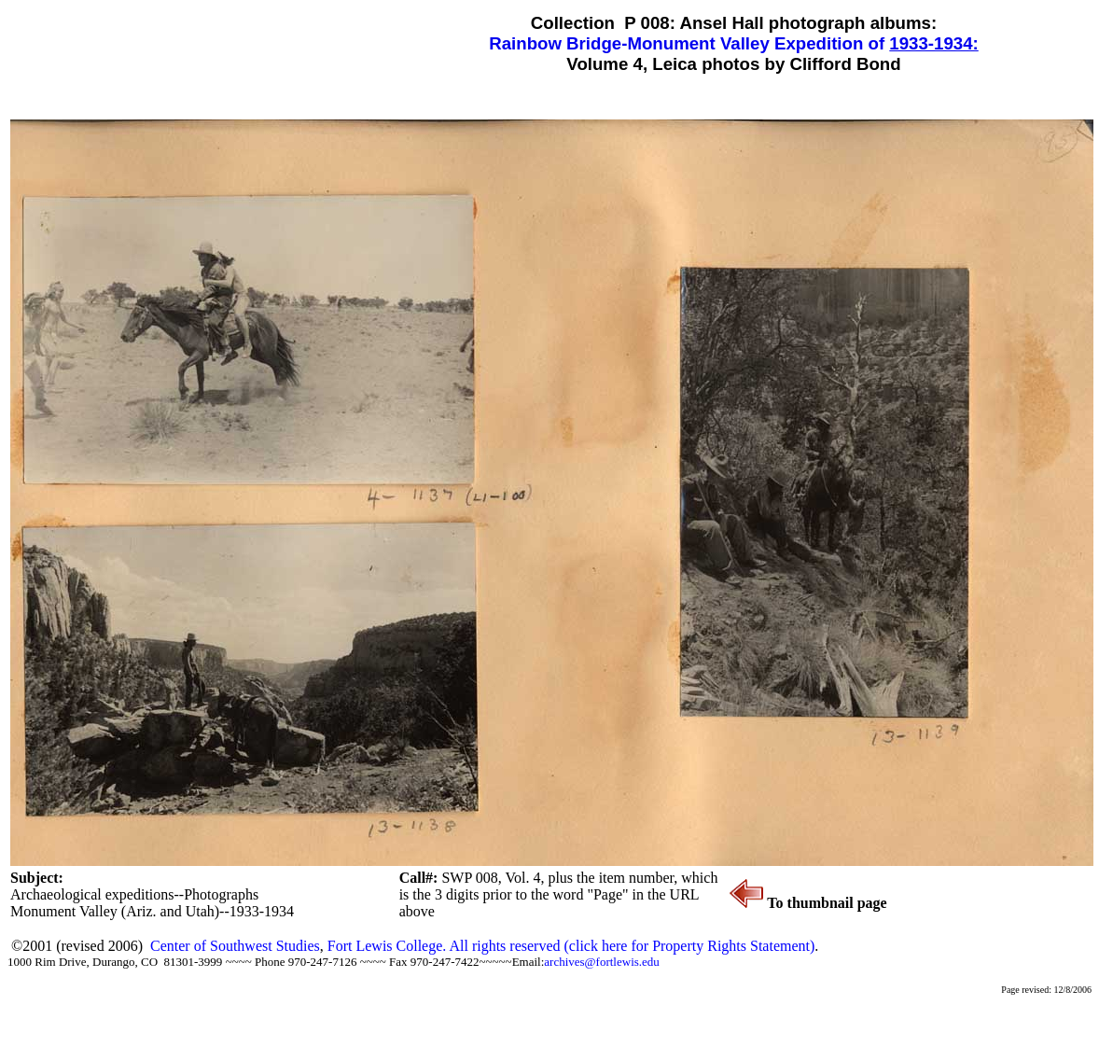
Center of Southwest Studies (235, 946)
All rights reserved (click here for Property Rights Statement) (631, 946)
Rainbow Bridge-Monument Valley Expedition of (689, 43)
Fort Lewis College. (388, 946)
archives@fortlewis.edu (602, 962)
